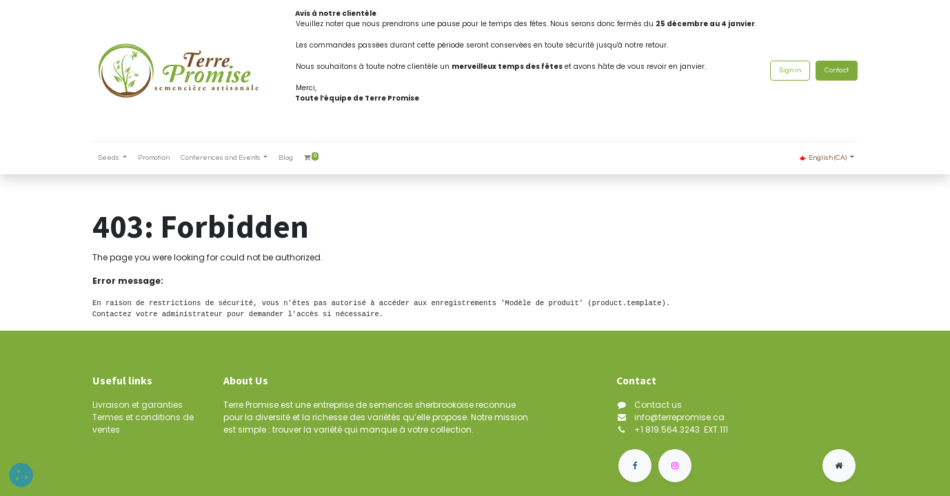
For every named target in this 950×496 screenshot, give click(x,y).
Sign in (790, 70)
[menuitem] (153, 158)
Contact (837, 70)
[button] (21, 475)
